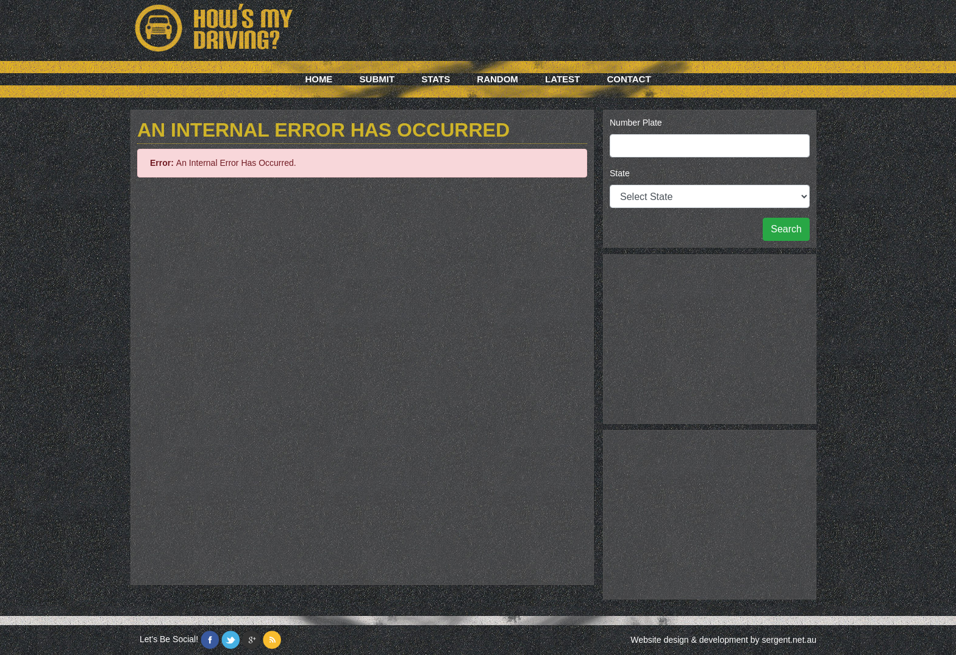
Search (786, 229)
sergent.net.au (789, 640)
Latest (562, 79)
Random (497, 79)
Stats (435, 79)
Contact (629, 79)
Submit (377, 79)
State (620, 173)
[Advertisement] (709, 337)
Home (318, 79)
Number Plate (636, 122)
